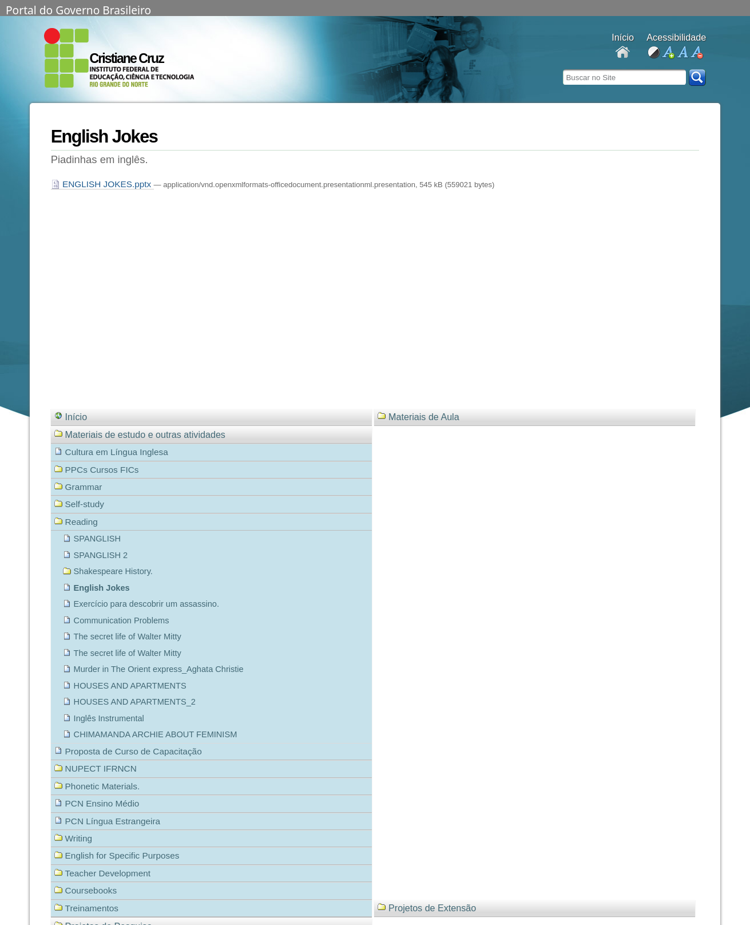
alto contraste (653, 53)
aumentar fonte (668, 53)
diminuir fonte (696, 53)
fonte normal (682, 53)
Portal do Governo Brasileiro (78, 9)
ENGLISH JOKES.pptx (102, 184)
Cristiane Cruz (127, 58)
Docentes (623, 53)
